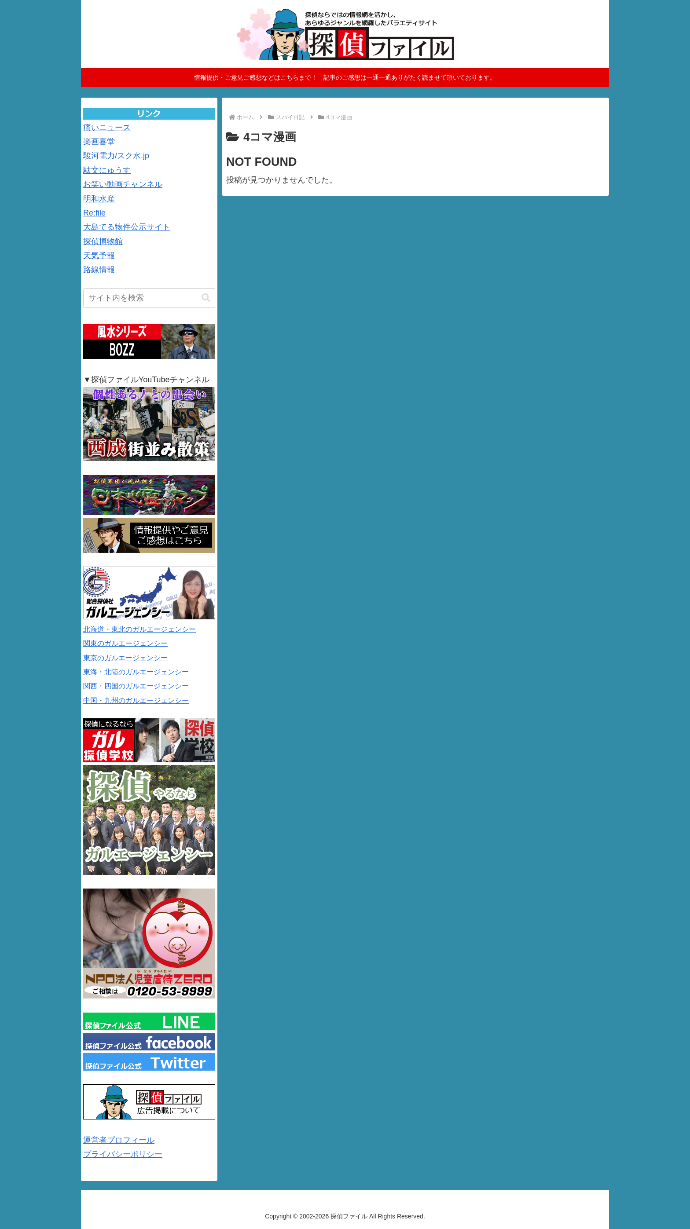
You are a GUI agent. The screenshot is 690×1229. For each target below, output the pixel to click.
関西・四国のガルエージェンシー (136, 686)
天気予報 (99, 255)
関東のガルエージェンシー (125, 643)
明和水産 (99, 198)
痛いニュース (107, 127)
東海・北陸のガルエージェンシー (136, 672)
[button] (206, 298)
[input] (149, 298)
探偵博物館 (103, 241)
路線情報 (99, 269)
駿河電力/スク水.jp (116, 155)
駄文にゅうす (107, 170)
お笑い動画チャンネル (122, 184)
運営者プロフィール (118, 1140)
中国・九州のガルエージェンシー (136, 700)
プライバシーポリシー (122, 1154)
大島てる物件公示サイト (126, 227)
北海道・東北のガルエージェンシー (139, 629)
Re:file (94, 212)
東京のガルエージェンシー (125, 658)
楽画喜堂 (99, 141)
